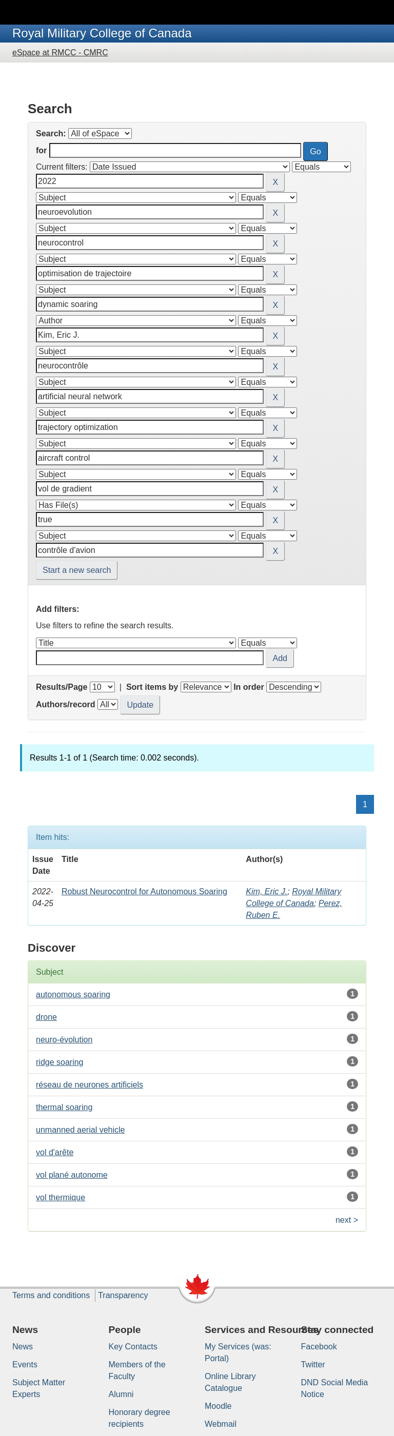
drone (46, 1017)
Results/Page (61, 687)
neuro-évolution (64, 1039)
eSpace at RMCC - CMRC (60, 52)
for (41, 150)
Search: (51, 133)
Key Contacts (133, 1346)
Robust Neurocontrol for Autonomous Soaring (144, 891)
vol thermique (60, 1197)
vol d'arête (54, 1152)
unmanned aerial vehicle (80, 1129)
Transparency (123, 1295)
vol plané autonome (72, 1175)
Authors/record (65, 704)
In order (248, 687)
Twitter (313, 1364)
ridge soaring (60, 1062)
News (22, 1346)
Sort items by (152, 687)
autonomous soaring (73, 994)
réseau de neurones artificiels (89, 1084)
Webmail (221, 1424)
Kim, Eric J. (266, 891)
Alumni (121, 1394)
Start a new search (77, 570)
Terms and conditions (51, 1295)
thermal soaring (64, 1107)
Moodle (218, 1406)
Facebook (319, 1346)
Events (24, 1364)
